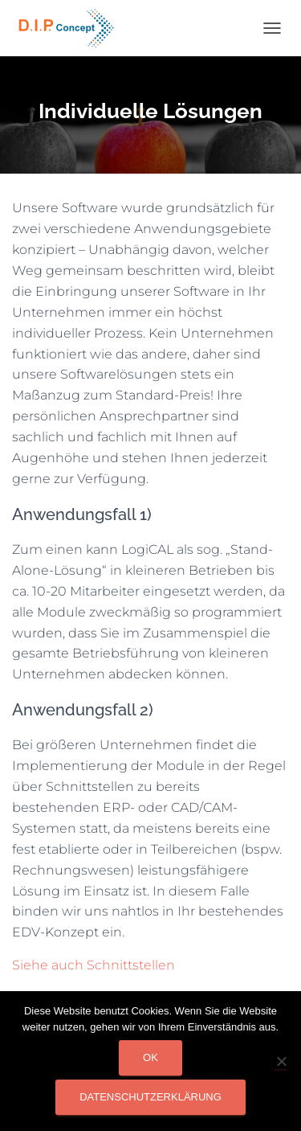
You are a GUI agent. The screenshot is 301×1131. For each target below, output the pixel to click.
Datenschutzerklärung (150, 1097)
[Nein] (281, 1061)
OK (150, 1057)
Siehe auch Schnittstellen (93, 965)
